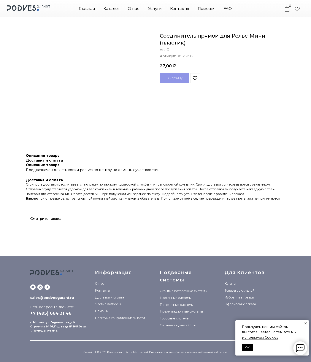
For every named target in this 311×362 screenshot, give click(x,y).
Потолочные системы (176, 305)
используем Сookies (260, 337)
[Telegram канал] (47, 287)
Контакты (179, 8)
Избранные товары (239, 297)
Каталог (231, 284)
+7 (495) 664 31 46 (50, 313)
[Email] (33, 287)
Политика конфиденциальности (120, 318)
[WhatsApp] (40, 287)
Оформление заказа (240, 304)
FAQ (228, 8)
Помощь (206, 8)
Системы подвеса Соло (178, 325)
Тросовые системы (174, 318)
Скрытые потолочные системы (183, 291)
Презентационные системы (181, 311)
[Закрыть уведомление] (305, 323)
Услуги (155, 8)
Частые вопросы (108, 304)
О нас (133, 8)
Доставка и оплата (109, 297)
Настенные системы (175, 298)
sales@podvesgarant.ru (52, 298)
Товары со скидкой (239, 290)
